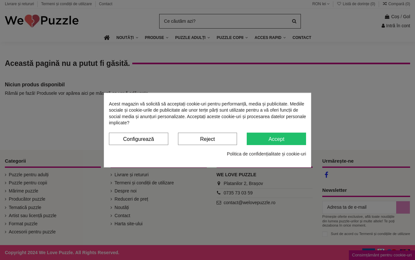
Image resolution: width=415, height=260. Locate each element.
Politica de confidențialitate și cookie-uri (266, 153)
